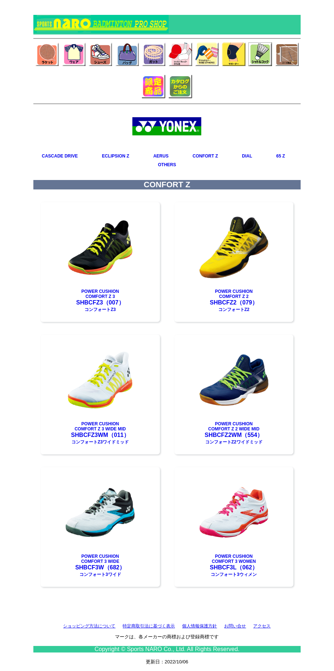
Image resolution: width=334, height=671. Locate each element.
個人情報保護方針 (199, 626)
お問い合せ (235, 626)
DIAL (247, 156)
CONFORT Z (205, 156)
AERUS (161, 156)
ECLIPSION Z (115, 156)
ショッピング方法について (89, 626)
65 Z (280, 156)
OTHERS (167, 164)
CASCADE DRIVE (60, 156)
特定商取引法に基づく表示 (149, 626)
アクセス (262, 626)
